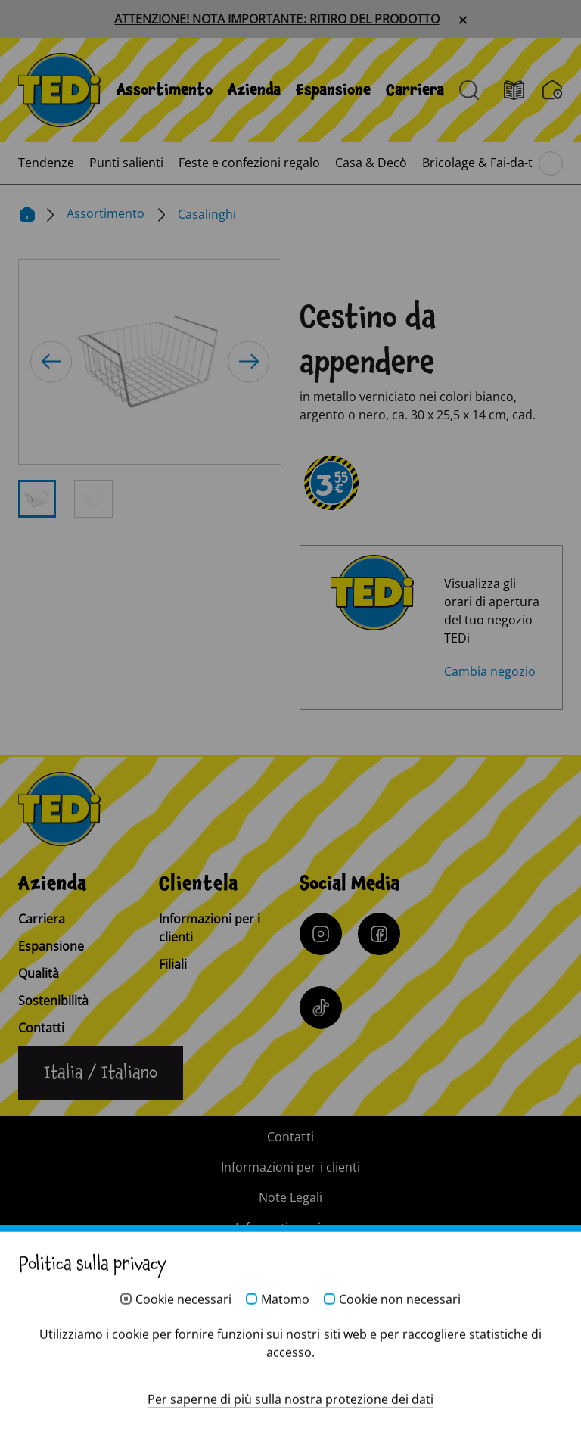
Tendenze (46, 162)
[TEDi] (59, 88)
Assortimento (165, 90)
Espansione (333, 90)
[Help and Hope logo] (290, 1373)
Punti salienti (126, 162)
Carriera (415, 90)
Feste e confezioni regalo (249, 162)
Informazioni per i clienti (209, 927)
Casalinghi (207, 214)
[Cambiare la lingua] (100, 1073)
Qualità (38, 973)
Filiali (173, 964)
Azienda (254, 90)
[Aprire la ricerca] (469, 90)
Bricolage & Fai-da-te (480, 162)
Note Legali (290, 1197)
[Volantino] (523, 90)
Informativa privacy (290, 1227)
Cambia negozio (490, 671)
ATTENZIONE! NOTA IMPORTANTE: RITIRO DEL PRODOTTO (276, 19)
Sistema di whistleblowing (290, 1257)
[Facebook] (379, 934)
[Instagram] (321, 934)
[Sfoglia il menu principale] (551, 163)
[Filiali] (552, 90)
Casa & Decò (371, 162)
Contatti (41, 1027)
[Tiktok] (321, 1007)
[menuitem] (165, 90)
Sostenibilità (53, 1000)
